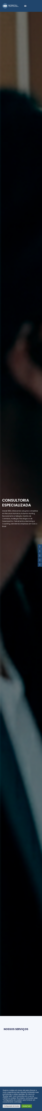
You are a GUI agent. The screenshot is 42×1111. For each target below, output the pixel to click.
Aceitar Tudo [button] (27, 1106)
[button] (25, 6)
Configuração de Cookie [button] (11, 1106)
